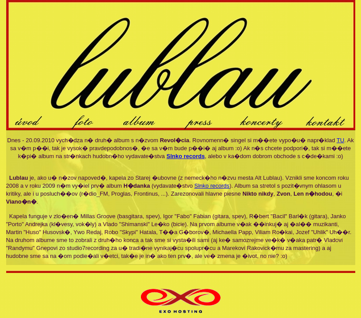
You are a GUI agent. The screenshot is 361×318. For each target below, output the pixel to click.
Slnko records (211, 185)
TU (340, 140)
